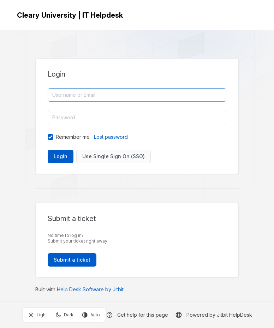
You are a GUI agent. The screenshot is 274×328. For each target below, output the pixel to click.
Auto (91, 315)
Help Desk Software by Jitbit (90, 289)
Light (37, 315)
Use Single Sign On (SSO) (113, 156)
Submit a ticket (72, 260)
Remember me (73, 137)
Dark (64, 315)
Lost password (111, 137)
